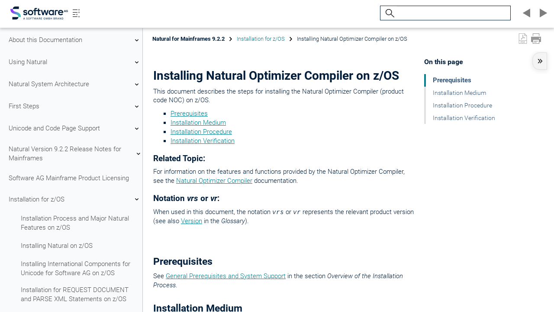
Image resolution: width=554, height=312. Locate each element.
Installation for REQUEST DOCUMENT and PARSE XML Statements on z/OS (75, 294)
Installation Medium (198, 123)
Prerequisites (189, 113)
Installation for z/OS (75, 199)
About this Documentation (75, 40)
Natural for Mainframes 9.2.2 (188, 39)
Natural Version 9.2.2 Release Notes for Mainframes (75, 153)
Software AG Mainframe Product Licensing (69, 178)
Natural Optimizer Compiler (214, 181)
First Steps (75, 106)
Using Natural (75, 62)
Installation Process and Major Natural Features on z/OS (75, 222)
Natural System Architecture (75, 84)
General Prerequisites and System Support (226, 276)
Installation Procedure (201, 132)
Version (191, 221)
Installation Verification (203, 141)
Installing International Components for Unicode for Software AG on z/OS (75, 268)
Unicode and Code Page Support (75, 128)
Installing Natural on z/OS (57, 246)
